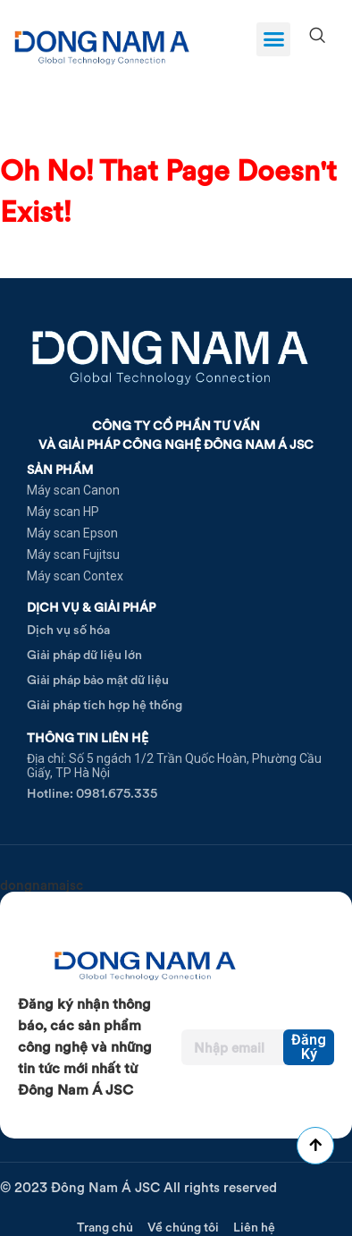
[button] (273, 39)
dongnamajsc (41, 885)
